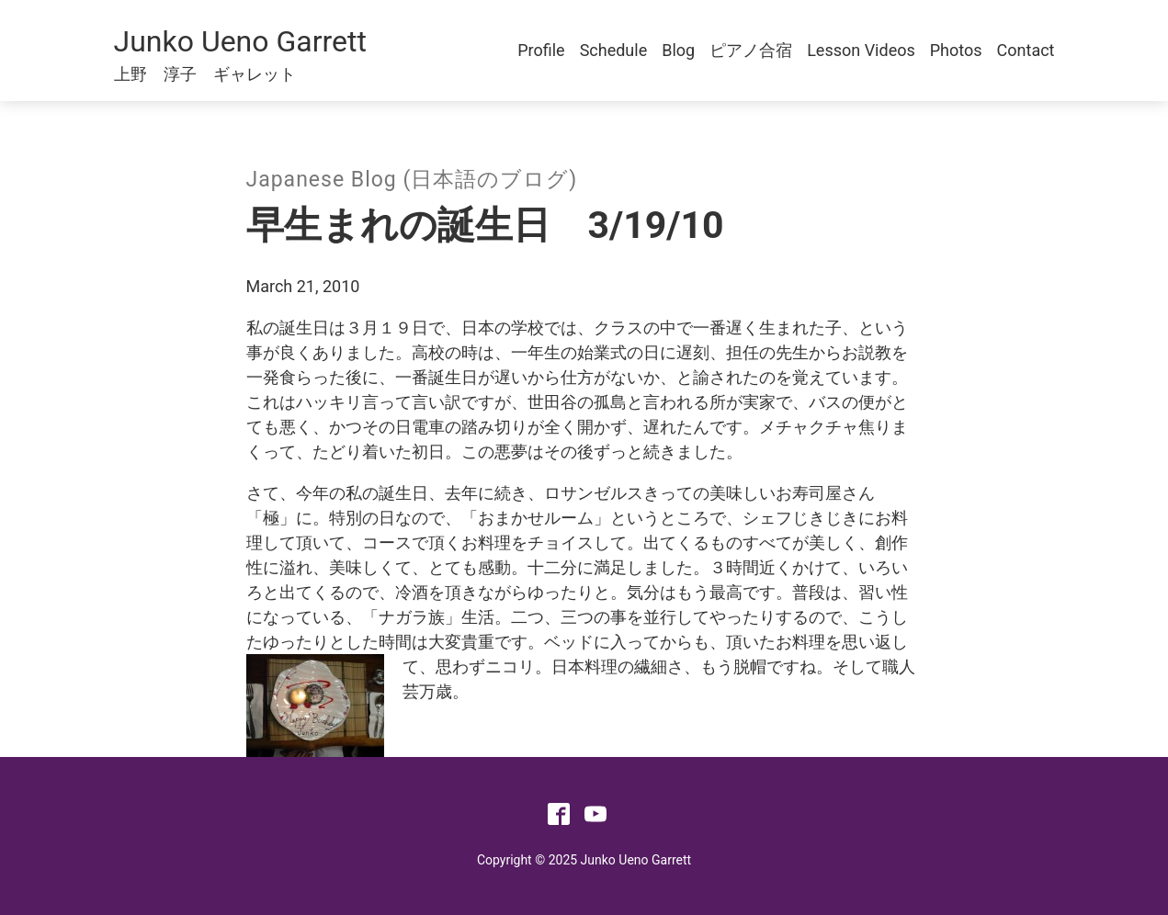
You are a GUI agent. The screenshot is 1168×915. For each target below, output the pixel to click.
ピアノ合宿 (750, 50)
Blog (678, 50)
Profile (540, 50)
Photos (956, 50)
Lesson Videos (861, 50)
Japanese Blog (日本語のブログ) (412, 179)
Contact (1026, 50)
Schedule (614, 50)
